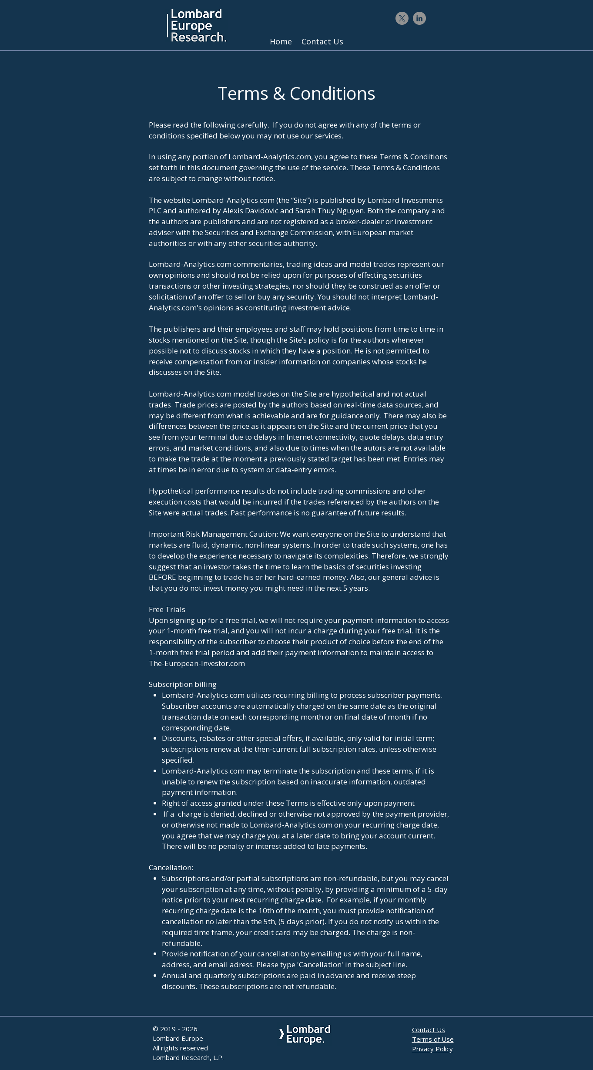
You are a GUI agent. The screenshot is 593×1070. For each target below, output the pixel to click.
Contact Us (428, 1029)
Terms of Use (433, 1039)
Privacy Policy (432, 1048)
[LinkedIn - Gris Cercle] (419, 18)
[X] (402, 18)
